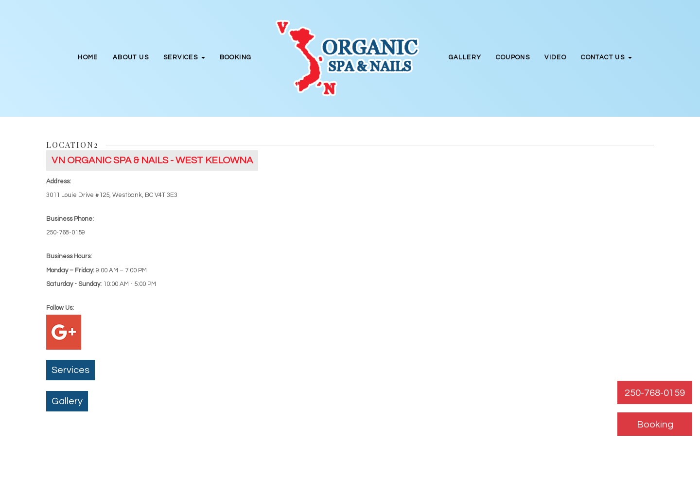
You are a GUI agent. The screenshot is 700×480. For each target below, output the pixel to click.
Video (555, 57)
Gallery (465, 57)
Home (88, 57)
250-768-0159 (655, 393)
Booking (236, 57)
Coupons (513, 57)
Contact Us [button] (606, 57)
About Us (131, 57)
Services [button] (184, 57)
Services (70, 370)
